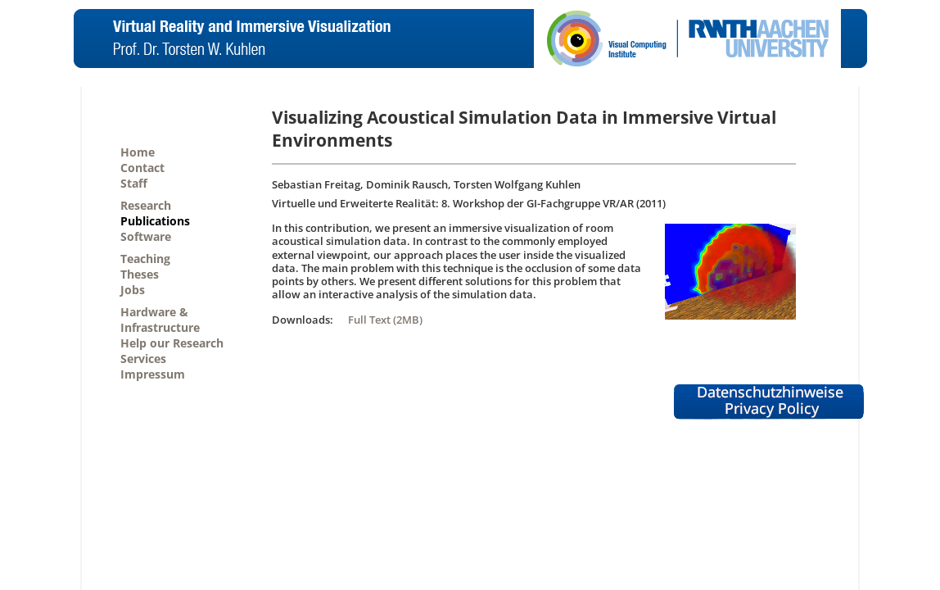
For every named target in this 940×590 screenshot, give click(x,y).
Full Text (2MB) (385, 319)
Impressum (152, 374)
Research (145, 205)
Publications (155, 221)
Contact (142, 167)
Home (137, 152)
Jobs (132, 289)
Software (145, 236)
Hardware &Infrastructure (160, 319)
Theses (139, 274)
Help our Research (172, 343)
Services (143, 358)
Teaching (145, 258)
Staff (133, 183)
